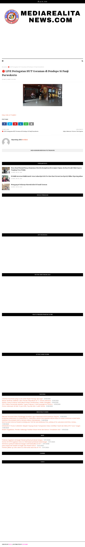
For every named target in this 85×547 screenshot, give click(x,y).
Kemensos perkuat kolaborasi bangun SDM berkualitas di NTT (21, 444)
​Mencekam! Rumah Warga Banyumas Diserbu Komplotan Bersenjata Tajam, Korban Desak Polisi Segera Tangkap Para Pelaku (46, 169)
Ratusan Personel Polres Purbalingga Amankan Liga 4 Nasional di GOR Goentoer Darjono (30, 416)
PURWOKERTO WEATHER (42, 472)
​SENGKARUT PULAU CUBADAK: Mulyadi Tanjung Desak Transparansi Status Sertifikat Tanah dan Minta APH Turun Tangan (41, 426)
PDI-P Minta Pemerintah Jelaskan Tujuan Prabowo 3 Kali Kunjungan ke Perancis (27, 404)
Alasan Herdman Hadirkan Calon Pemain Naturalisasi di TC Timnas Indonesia (26, 400)
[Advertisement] (42, 42)
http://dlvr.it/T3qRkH (9, 115)
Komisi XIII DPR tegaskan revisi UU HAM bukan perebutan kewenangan (24, 442)
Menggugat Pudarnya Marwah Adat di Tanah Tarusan (29, 184)
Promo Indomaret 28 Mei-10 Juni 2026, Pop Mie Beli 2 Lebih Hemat (23, 406)
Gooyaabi (25, 544)
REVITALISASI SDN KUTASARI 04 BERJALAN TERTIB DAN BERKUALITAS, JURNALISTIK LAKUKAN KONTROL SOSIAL (39, 422)
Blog (10, 544)
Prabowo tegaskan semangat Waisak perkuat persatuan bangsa (22, 440)
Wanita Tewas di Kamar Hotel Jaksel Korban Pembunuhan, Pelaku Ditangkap (26, 402)
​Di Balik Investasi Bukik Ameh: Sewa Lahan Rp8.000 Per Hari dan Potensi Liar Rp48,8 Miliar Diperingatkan (47, 176)
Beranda (4, 67)
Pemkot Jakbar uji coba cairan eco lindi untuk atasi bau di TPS (21, 447)
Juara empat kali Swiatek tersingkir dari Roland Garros (19, 445)
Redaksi (25, 140)
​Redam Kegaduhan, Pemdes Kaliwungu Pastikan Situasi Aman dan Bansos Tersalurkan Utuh (31, 429)
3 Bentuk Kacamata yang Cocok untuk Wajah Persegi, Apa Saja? (22, 399)
